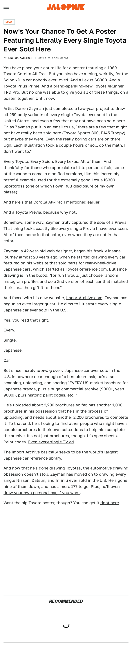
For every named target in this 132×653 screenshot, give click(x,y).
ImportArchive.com (84, 297)
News (9, 22)
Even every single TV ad (51, 442)
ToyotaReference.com (86, 269)
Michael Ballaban (20, 58)
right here (109, 502)
